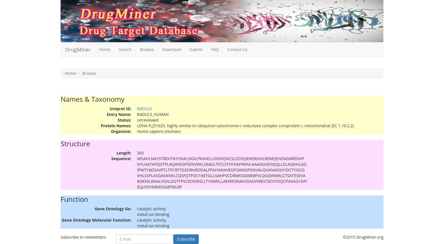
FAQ (215, 49)
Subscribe (186, 239)
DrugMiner (78, 49)
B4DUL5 (144, 108)
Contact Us (237, 49)
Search (125, 49)
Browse (147, 49)
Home (104, 49)
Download (171, 49)
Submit (195, 49)
